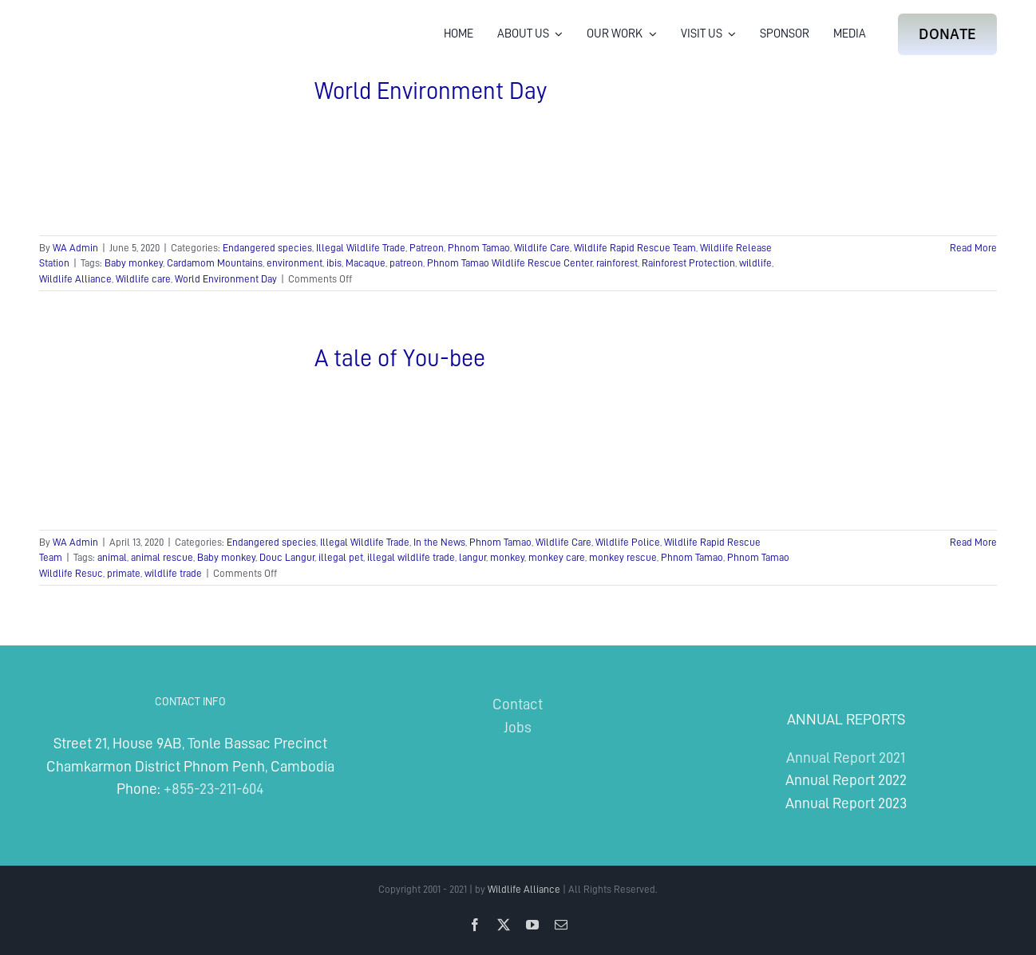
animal (112, 557)
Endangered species (267, 248)
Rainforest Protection (688, 263)
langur (472, 557)
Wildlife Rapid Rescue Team (635, 248)
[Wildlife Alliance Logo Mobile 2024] (89, 20)
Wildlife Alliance (75, 279)
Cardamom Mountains (215, 263)
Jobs (518, 727)
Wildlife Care (542, 248)
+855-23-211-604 (213, 788)
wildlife (755, 263)
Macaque (366, 263)
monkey (507, 557)
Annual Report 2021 (845, 757)
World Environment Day (430, 91)
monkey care (556, 557)
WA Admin (75, 248)
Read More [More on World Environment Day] (973, 248)
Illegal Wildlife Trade (360, 248)
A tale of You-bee (399, 358)
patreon (406, 263)
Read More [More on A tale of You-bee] (973, 542)
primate (123, 573)
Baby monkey (134, 263)
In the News (439, 542)
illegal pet (340, 557)
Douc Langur (286, 557)
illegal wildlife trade (411, 557)
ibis (334, 263)
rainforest (617, 263)
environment (294, 263)
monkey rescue (623, 557)
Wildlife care (143, 279)
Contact (517, 704)
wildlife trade (173, 573)
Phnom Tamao (479, 248)
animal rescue (162, 557)
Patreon (426, 248)
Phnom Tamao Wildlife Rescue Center (509, 263)
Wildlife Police (627, 542)
